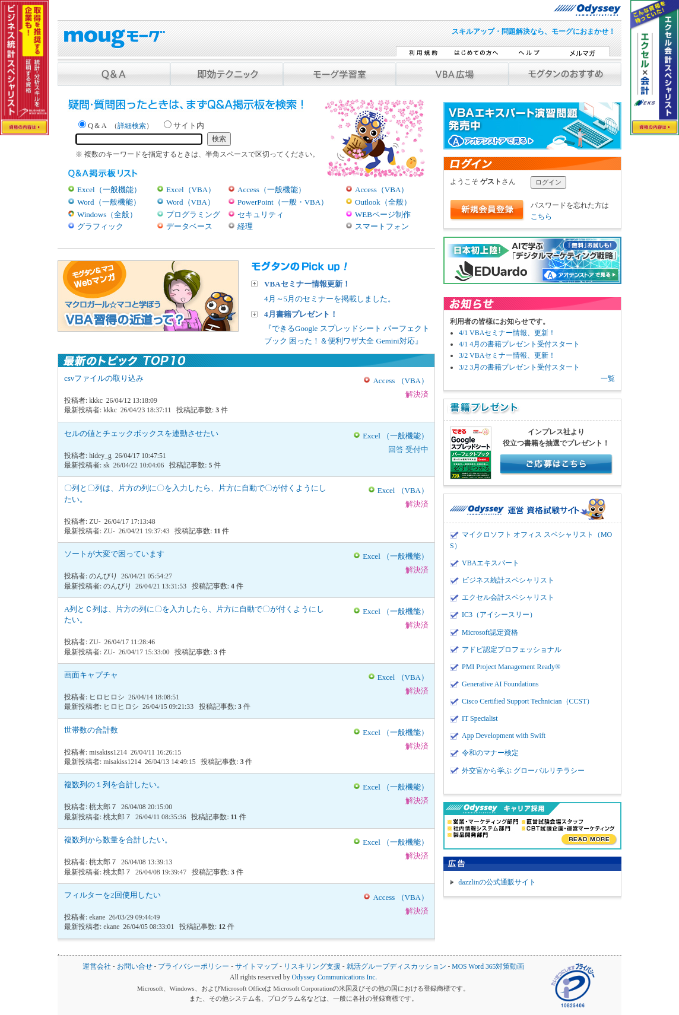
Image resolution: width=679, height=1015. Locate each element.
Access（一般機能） (271, 189)
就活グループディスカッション (396, 967)
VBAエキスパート (490, 563)
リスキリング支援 (312, 967)
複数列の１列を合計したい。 (114, 784)
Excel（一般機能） (109, 189)
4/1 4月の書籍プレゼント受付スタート (519, 344)
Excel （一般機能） (396, 435)
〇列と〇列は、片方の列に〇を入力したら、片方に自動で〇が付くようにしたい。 (195, 493)
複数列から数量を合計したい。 (118, 839)
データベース (189, 226)
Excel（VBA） (190, 189)
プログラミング (193, 214)
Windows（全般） (107, 214)
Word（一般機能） (109, 202)
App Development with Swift (503, 735)
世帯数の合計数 (91, 730)
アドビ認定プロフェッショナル (511, 649)
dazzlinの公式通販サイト (497, 882)
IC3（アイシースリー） (499, 614)
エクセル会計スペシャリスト (508, 597)
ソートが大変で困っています (114, 553)
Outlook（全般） (383, 202)
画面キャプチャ (91, 674)
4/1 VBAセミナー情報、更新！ (507, 333)
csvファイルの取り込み (104, 378)
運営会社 (97, 967)
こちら (541, 216)
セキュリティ (260, 214)
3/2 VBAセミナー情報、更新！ (507, 355)
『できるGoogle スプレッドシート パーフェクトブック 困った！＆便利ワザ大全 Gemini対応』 (349, 326)
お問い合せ (135, 967)
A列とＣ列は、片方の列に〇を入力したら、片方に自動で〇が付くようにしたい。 (194, 614)
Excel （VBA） (403, 490)
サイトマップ (256, 967)
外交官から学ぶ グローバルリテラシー (523, 770)
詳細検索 (132, 126)
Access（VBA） (381, 189)
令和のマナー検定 (490, 753)
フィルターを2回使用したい (112, 894)
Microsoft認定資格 (490, 632)
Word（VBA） (190, 202)
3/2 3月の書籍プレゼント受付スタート (519, 367)
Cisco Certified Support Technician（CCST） (528, 701)
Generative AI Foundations (500, 684)
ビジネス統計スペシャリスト (508, 580)
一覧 (608, 378)
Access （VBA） (401, 380)
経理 (245, 226)
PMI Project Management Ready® (511, 667)
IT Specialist (480, 718)
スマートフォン (382, 226)
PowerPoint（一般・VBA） (282, 202)
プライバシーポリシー (193, 967)
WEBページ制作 (383, 214)
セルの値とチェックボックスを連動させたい (141, 433)
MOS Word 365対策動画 (488, 967)
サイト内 (184, 125)
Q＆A (115, 125)
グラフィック (100, 226)
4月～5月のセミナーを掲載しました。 (329, 290)
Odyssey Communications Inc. (334, 977)
